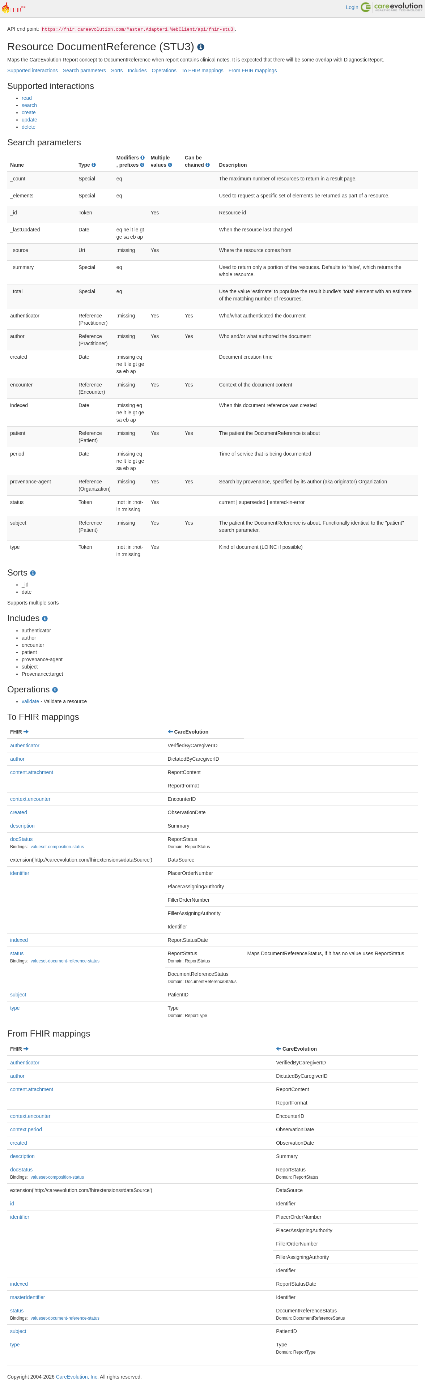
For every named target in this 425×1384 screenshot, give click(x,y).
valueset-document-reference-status (65, 961)
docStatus (21, 839)
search (29, 105)
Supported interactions (32, 70)
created (18, 812)
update (29, 120)
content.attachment (31, 772)
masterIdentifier (27, 1297)
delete (28, 127)
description (22, 826)
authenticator (24, 745)
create (29, 112)
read (27, 98)
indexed (19, 940)
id (12, 1203)
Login (352, 7)
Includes (137, 70)
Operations (164, 70)
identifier (19, 873)
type (15, 1008)
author (17, 759)
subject (18, 995)
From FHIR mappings (253, 70)
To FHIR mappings (203, 70)
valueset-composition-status (57, 846)
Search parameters (84, 70)
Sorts (117, 70)
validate (30, 701)
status (17, 953)
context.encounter (30, 799)
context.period (26, 1129)
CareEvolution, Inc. (77, 1377)
